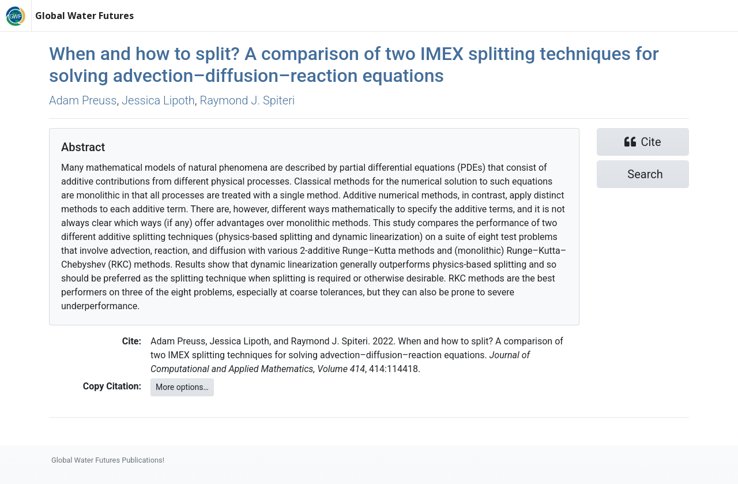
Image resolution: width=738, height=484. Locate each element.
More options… (182, 387)
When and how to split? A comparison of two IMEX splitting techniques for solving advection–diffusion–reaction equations (354, 65)
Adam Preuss (82, 100)
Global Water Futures (84, 15)
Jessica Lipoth (158, 100)
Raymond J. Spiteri (247, 100)
